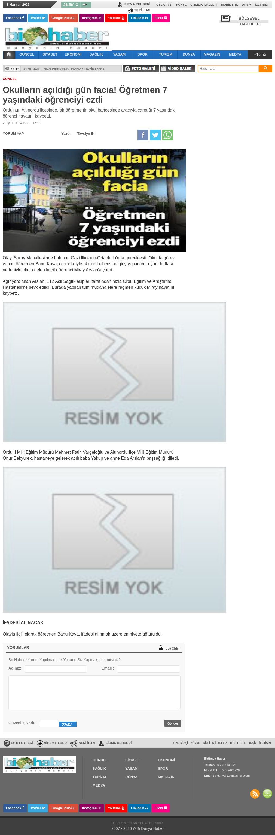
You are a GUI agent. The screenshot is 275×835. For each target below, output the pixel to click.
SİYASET (49, 54)
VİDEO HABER (55, 743)
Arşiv (246, 4)
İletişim (261, 4)
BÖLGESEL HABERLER (249, 20)
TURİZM (165, 54)
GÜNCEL (26, 54)
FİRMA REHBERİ (137, 4)
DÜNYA (189, 54)
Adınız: (14, 668)
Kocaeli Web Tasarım (148, 823)
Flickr (160, 18)
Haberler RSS (255, 794)
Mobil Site (229, 4)
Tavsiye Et (85, 133)
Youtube (116, 18)
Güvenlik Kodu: (22, 723)
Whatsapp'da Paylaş (167, 135)
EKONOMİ (73, 54)
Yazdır (66, 133)
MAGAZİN (212, 54)
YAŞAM (119, 54)
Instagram (91, 18)
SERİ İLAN (142, 10)
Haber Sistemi (122, 823)
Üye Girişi (164, 4)
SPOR (143, 54)
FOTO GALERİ (141, 68)
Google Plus (63, 18)
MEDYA (235, 54)
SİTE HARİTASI (267, 794)
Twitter (37, 18)
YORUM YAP (13, 133)
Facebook (15, 18)
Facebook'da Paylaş (143, 135)
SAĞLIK (96, 54)
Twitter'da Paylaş (155, 135)
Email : (108, 668)
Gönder (172, 723)
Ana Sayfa (9, 54)
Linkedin (139, 18)
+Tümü (260, 54)
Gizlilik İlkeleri (203, 4)
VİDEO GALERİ (177, 68)
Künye (181, 4)
